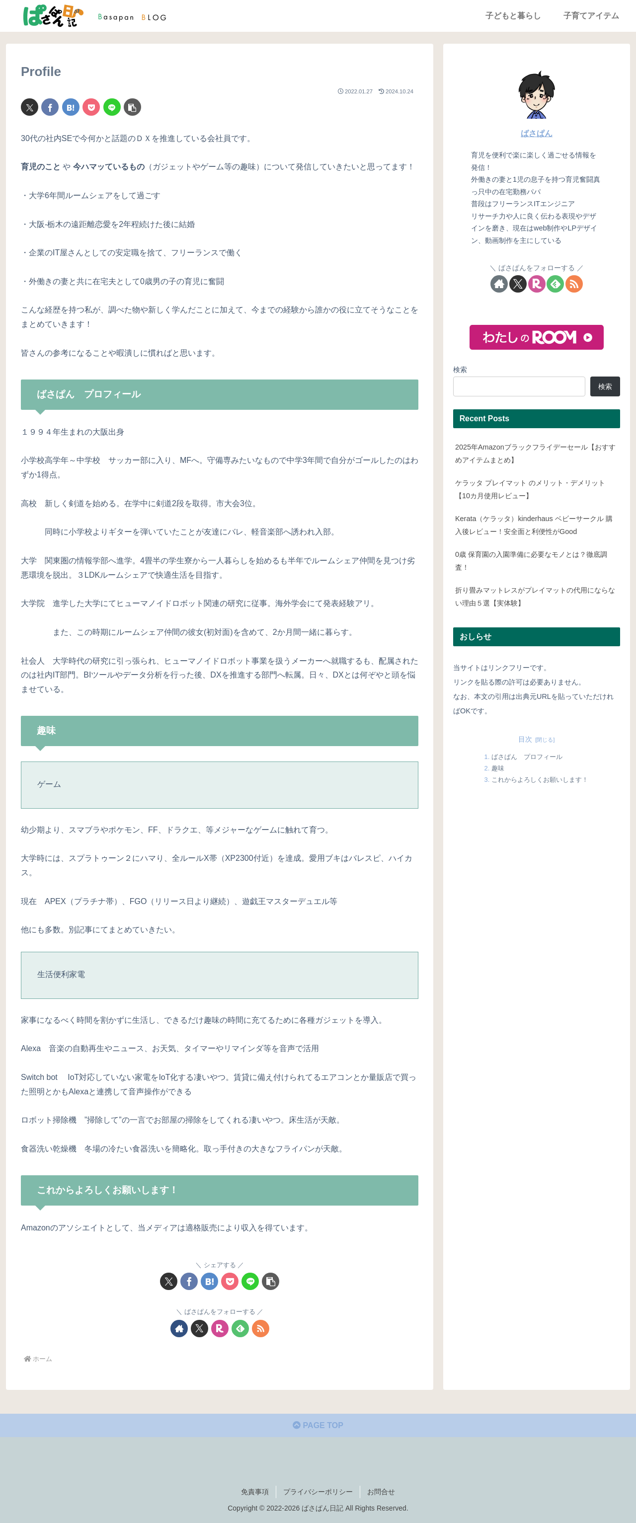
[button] (132, 107)
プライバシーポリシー (318, 1492)
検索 (460, 370)
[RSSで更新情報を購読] (260, 1328)
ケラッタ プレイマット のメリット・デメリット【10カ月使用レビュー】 (530, 489)
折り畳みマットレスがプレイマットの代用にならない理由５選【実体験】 (535, 596)
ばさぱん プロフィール (526, 757)
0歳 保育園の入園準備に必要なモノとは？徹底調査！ (531, 560)
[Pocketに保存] (91, 107)
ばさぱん (537, 133)
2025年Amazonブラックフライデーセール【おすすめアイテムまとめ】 (535, 453)
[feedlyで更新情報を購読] (240, 1328)
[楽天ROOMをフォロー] (220, 1328)
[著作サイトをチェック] (179, 1328)
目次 (525, 739)
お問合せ (381, 1492)
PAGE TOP (318, 1425)
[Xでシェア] (29, 107)
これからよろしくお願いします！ (539, 779)
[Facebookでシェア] (50, 107)
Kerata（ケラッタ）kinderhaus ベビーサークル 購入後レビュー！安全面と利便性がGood (534, 525)
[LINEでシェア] (112, 107)
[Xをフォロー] (199, 1328)
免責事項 (255, 1492)
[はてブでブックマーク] (71, 107)
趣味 (497, 768)
